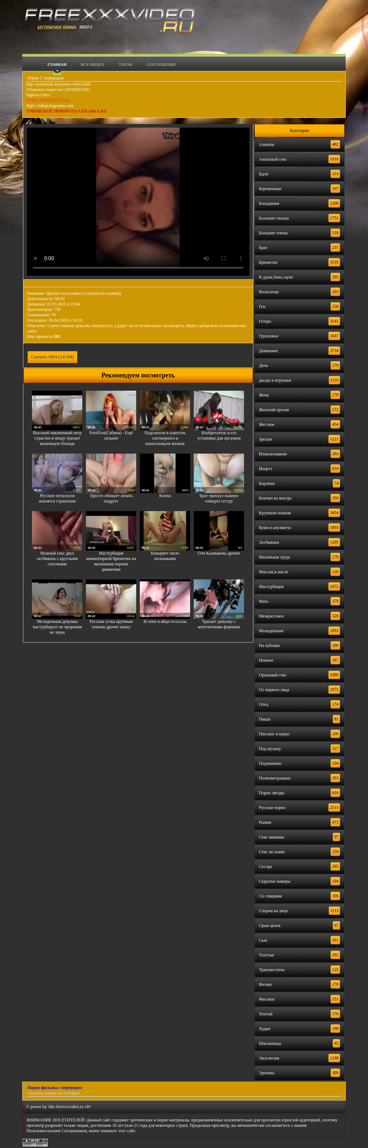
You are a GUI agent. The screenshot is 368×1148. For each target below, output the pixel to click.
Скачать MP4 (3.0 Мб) (52, 356)
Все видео (92, 64)
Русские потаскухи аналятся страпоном (57, 498)
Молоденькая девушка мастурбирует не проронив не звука (57, 627)
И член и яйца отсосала (165, 621)
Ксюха (165, 495)
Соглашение (161, 64)
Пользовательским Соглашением (57, 1130)
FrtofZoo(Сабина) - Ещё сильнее (111, 435)
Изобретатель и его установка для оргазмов (219, 435)
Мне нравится (43, 336)
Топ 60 (125, 64)
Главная (56, 64)
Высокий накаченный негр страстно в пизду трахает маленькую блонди (57, 438)
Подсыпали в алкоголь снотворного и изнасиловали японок (164, 438)
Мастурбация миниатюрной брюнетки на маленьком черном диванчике (111, 561)
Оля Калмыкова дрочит (219, 553)
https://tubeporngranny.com (50, 105)
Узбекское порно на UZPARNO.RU (58, 89)
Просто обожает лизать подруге (111, 498)
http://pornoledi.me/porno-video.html (58, 84)
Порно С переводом (45, 78)
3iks (51, 1106)
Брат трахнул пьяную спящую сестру (219, 498)
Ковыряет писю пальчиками (165, 556)
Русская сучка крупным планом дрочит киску (111, 624)
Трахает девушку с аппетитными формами (219, 624)
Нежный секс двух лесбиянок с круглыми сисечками (57, 558)
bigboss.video (38, 94)
